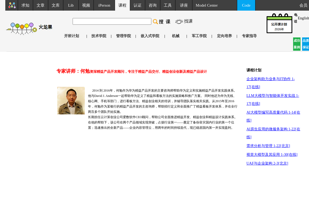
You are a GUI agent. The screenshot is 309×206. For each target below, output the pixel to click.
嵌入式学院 (150, 36)
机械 (175, 36)
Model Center (207, 5)
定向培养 (224, 36)
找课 (188, 21)
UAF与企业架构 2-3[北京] (267, 163)
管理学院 (123, 36)
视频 (86, 5)
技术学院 (98, 36)
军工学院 (199, 36)
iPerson (104, 5)
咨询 (153, 5)
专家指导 (249, 36)
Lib (71, 5)
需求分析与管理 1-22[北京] (268, 146)
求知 (25, 5)
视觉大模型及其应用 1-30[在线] (272, 155)
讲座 (184, 5)
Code (246, 5)
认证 (138, 5)
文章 (41, 5)
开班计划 (71, 36)
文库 (56, 5)
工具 (168, 5)
